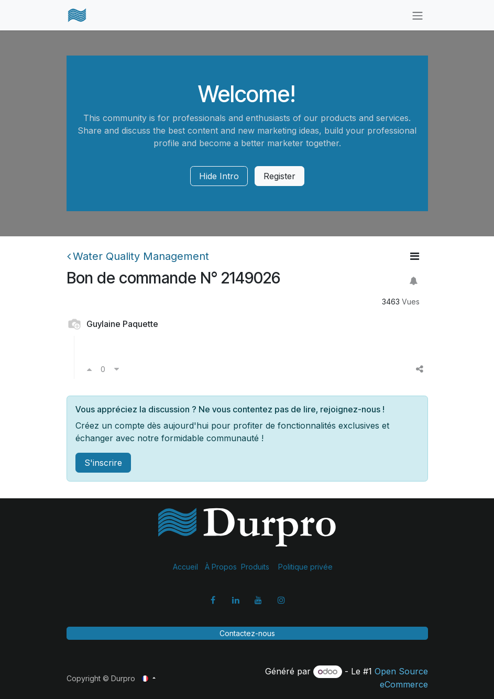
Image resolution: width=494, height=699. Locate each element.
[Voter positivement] (89, 369)
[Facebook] (212, 600)
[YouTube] (258, 600)
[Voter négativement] (116, 369)
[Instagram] (281, 600)
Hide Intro (219, 176)
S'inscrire (103, 462)
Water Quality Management (138, 256)
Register (279, 176)
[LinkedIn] (235, 600)
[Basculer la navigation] (417, 15)
